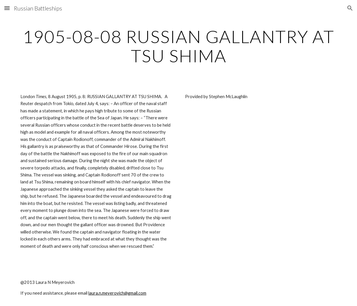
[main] (178, 46)
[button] (7, 8)
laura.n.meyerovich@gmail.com (117, 293)
